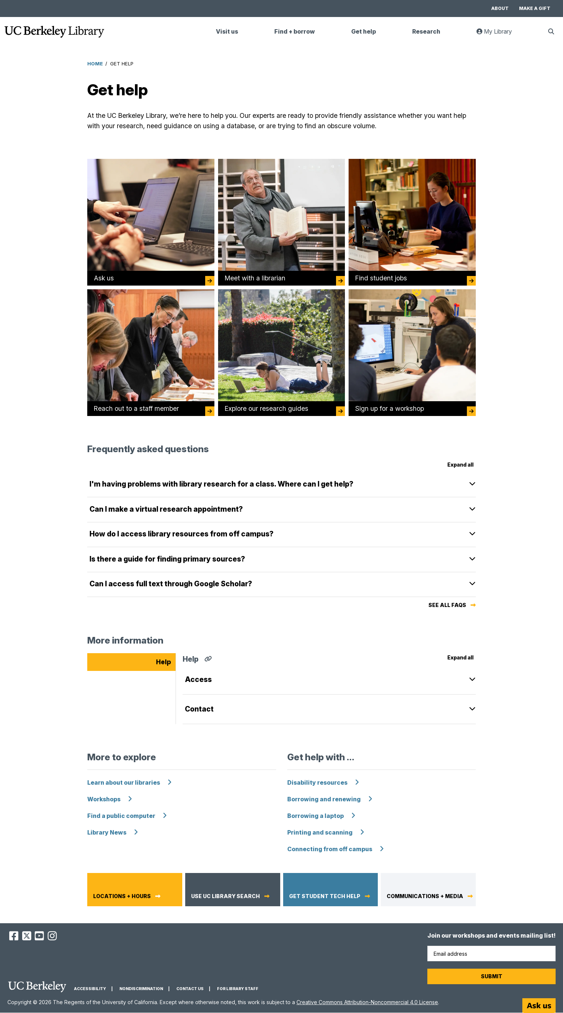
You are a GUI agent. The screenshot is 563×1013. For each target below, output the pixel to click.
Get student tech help (324, 896)
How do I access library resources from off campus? (181, 533)
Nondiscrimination (141, 988)
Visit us (227, 31)
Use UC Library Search (225, 896)
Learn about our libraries (123, 782)
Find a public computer (121, 815)
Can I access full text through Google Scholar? (170, 583)
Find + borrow (294, 31)
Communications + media (425, 896)
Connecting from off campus (329, 849)
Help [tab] (163, 662)
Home (95, 63)
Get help (363, 31)
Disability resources (317, 782)
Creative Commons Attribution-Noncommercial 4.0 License (367, 1002)
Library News (106, 832)
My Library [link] (498, 34)
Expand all (460, 464)
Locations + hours (122, 896)
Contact (199, 709)
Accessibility (90, 988)
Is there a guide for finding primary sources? (167, 559)
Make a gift (534, 8)
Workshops (104, 799)
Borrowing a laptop (315, 815)
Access (198, 679)
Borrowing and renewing (324, 799)
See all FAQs (447, 605)
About (500, 8)
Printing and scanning (320, 832)
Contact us (190, 988)
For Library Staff (237, 988)
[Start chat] (539, 1005)
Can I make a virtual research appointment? (166, 509)
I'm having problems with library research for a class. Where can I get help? (221, 484)
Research (426, 31)
